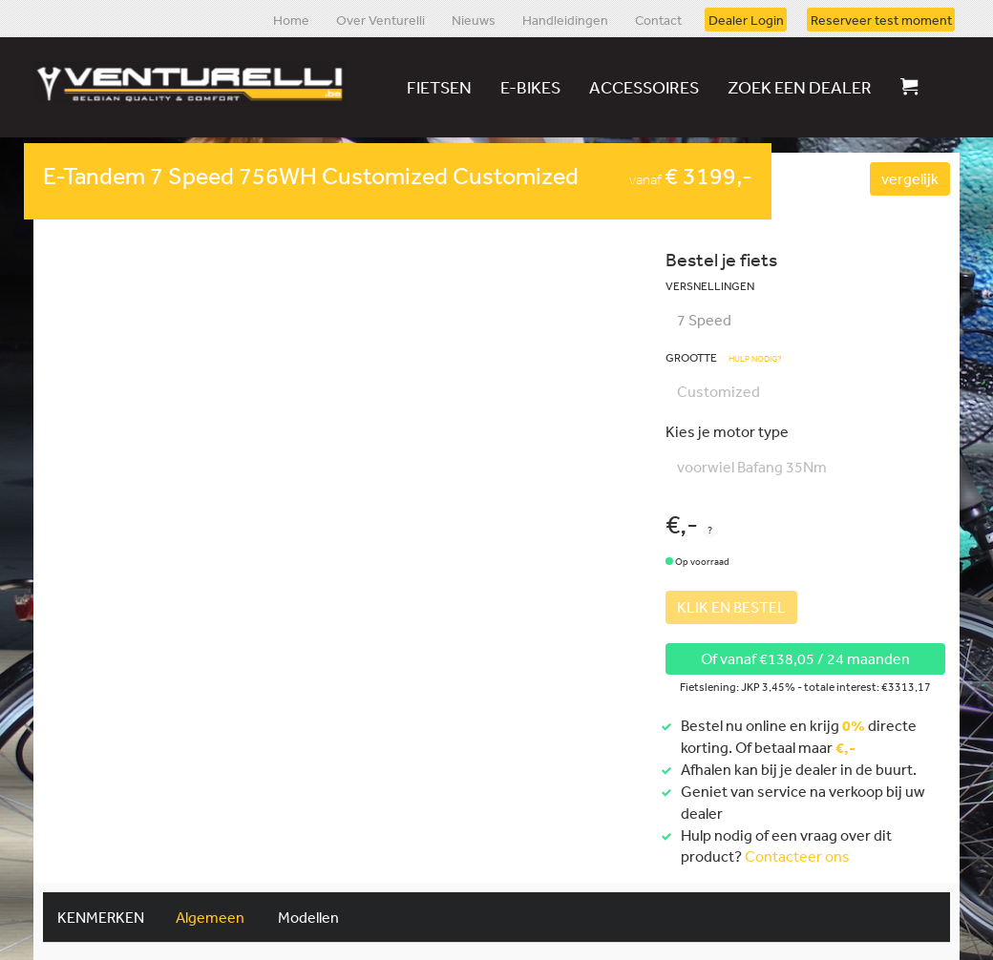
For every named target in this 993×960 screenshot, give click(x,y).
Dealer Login (746, 19)
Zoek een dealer (800, 86)
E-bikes (530, 86)
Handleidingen (565, 19)
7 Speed (704, 319)
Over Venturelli (380, 19)
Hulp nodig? (755, 359)
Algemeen (210, 917)
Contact (658, 19)
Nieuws (474, 19)
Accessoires (644, 86)
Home (291, 19)
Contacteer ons (797, 856)
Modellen (308, 917)
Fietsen (439, 86)
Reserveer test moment (881, 19)
